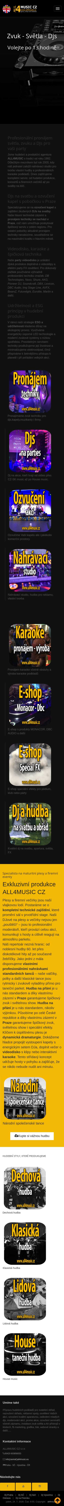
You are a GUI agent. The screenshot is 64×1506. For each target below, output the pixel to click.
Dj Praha (8, 1495)
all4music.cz (53, 1501)
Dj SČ (21, 1495)
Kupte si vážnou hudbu (32, 1136)
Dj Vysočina (47, 1495)
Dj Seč (32, 1495)
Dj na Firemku (23, 1498)
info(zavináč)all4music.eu (16, 1459)
